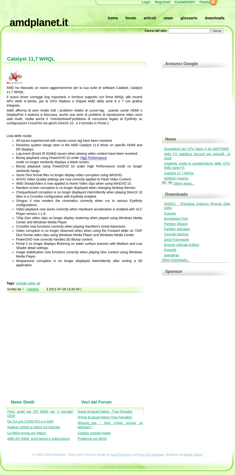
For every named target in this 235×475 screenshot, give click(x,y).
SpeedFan (171, 255)
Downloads (215, 18)
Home (113, 18)
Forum (130, 18)
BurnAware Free (176, 219)
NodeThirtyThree (121, 454)
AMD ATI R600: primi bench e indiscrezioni (38, 439)
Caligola (33, 289)
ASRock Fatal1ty (176, 178)
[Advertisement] (117, 42)
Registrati (162, 2)
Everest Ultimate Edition (181, 245)
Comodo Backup (176, 234)
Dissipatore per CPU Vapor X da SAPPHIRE (196, 149)
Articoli (150, 18)
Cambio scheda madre (94, 433)
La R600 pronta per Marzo (26, 433)
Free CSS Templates (151, 454)
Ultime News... (184, 183)
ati (38, 283)
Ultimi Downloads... (176, 260)
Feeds (207, 2)
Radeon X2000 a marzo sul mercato (33, 427)
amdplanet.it (39, 22)
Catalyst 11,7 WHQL (179, 173)
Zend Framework (176, 240)
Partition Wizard (175, 224)
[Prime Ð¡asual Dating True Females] (105, 417)
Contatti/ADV (185, 2)
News (168, 18)
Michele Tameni (193, 454)
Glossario (188, 18)
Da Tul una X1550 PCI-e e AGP (30, 421)
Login (146, 2)
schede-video (26, 283)
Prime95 (170, 250)
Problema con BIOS (92, 439)
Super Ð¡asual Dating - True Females (105, 411)
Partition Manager (177, 229)
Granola (170, 213)
